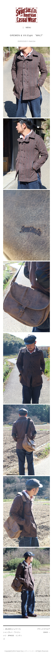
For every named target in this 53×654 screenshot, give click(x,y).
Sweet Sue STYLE (26, 15)
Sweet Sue (32, 41)
